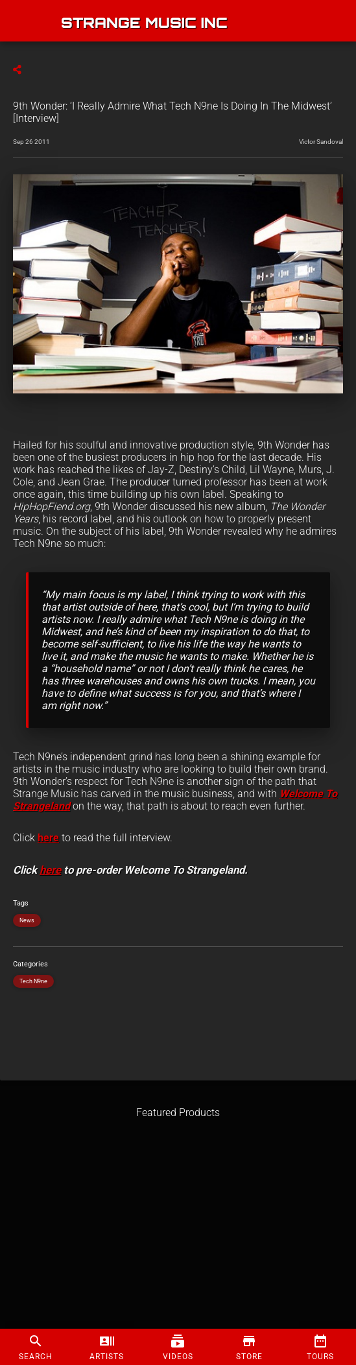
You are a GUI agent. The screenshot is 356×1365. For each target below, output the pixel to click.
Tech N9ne (33, 981)
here (48, 838)
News (26, 920)
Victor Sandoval (321, 141)
